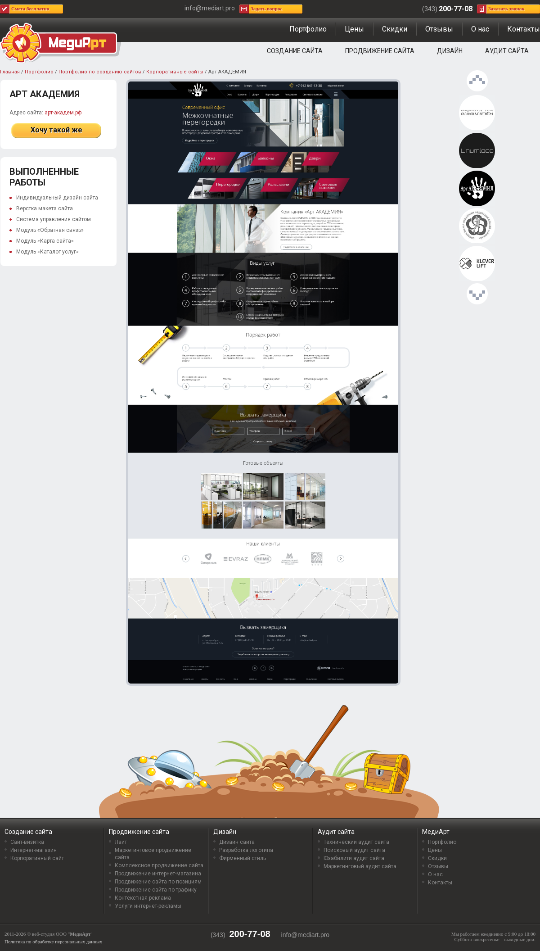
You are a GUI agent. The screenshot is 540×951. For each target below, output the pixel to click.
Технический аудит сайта (356, 842)
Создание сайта (295, 50)
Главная (10, 72)
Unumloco (477, 151)
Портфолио (308, 29)
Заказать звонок (506, 8)
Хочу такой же (56, 130)
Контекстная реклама (143, 898)
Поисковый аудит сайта (354, 850)
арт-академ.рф (63, 112)
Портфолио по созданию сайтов (99, 72)
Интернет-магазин (33, 850)
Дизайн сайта (237, 842)
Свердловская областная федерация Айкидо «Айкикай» (477, 226)
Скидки (394, 29)
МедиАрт (436, 831)
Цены (354, 29)
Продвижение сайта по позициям (158, 882)
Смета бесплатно (30, 8)
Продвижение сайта (379, 50)
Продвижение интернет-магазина (158, 873)
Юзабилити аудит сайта (354, 858)
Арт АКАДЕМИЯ (477, 189)
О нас (480, 29)
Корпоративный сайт (37, 858)
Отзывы (439, 29)
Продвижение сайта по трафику (156, 890)
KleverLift (477, 264)
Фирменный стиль (242, 858)
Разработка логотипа (246, 850)
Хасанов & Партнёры (477, 113)
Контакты (523, 29)
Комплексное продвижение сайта (159, 865)
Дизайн (450, 50)
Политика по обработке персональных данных (53, 941)
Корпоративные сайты (174, 72)
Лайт (121, 842)
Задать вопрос (266, 8)
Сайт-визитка (27, 842)
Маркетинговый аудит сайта (360, 866)
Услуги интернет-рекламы (148, 906)
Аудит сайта (507, 50)
